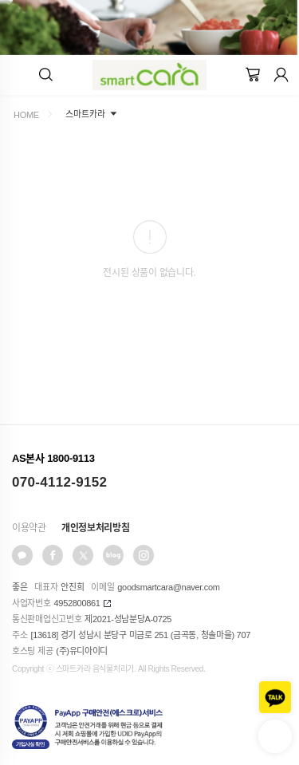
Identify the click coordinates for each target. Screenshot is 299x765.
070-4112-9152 (59, 482)
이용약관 (29, 528)
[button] (46, 75)
